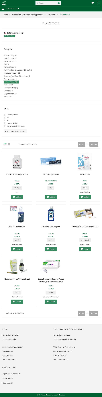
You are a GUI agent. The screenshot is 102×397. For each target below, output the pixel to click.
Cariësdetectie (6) (10, 58)
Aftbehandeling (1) (10, 55)
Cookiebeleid (8, 383)
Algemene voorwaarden (11, 374)
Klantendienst (9, 367)
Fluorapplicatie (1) (10, 67)
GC (8, 120)
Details (17, 196)
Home (5, 14)
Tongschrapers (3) (10, 94)
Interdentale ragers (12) (12, 73)
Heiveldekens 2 (7, 351)
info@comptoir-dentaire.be (65, 339)
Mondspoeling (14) (10, 79)
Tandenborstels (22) (11, 88)
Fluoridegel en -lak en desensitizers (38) (18, 70)
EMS (8, 117)
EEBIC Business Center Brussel (64, 347)
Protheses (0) (8, 85)
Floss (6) (7, 64)
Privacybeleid (8, 378)
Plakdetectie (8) (11, 82)
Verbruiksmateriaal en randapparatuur (27, 14)
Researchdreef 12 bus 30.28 (63, 351)
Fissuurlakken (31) (10, 61)
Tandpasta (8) (8, 91)
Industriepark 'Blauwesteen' (12, 347)
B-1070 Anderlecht (59, 355)
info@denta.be (9, 339)
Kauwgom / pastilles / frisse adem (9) (17, 76)
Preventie (51, 14)
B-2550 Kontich (7, 355)
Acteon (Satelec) (12, 115)
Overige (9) (8, 97)
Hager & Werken (12, 123)
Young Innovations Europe (16, 126)
